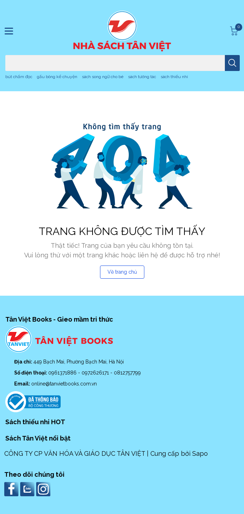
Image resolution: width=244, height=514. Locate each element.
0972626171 (96, 373)
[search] (232, 63)
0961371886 (63, 373)
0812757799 (127, 373)
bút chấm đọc (18, 76)
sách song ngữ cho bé (102, 76)
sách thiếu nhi (174, 76)
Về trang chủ (122, 272)
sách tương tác (142, 76)
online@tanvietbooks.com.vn (64, 384)
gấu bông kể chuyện (57, 76)
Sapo (200, 453)
